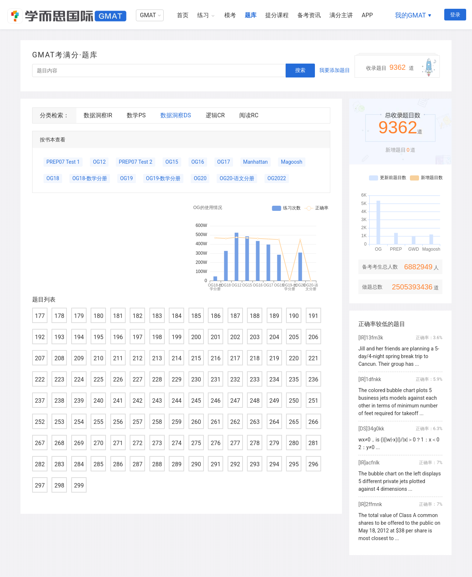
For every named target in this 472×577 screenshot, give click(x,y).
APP (367, 15)
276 (216, 443)
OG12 (99, 162)
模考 (230, 15)
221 (313, 358)
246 (216, 400)
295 (294, 464)
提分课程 (277, 15)
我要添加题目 (334, 70)
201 (216, 337)
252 (40, 421)
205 (294, 337)
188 (255, 315)
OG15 (171, 162)
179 (79, 315)
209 (79, 358)
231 (216, 379)
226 (118, 379)
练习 (203, 15)
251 (313, 400)
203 (255, 337)
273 (157, 443)
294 (274, 464)
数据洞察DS (175, 115)
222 (40, 379)
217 (235, 358)
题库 (250, 15)
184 (177, 315)
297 (40, 485)
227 (137, 379)
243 (157, 400)
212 (137, 358)
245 (196, 400)
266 (313, 421)
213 (157, 358)
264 (274, 421)
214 (177, 358)
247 (235, 400)
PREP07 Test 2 (135, 162)
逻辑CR (215, 115)
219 (274, 358)
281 (313, 443)
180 (98, 315)
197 (137, 337)
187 (235, 315)
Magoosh (291, 162)
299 (79, 485)
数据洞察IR (98, 115)
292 (235, 464)
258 (157, 421)
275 (196, 443)
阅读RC (248, 115)
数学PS (136, 115)
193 (59, 337)
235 (294, 379)
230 (196, 379)
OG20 (200, 178)
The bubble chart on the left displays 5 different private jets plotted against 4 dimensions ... (399, 481)
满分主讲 (341, 15)
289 (177, 464)
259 (177, 421)
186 (216, 315)
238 (59, 400)
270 (98, 443)
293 (255, 464)
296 (313, 464)
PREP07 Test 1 (63, 162)
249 (274, 400)
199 (177, 337)
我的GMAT (410, 15)
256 (118, 421)
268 (59, 443)
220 (294, 358)
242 (137, 400)
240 (98, 400)
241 (118, 400)
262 (235, 421)
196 (118, 337)
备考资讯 (309, 15)
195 (98, 337)
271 (118, 443)
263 (255, 421)
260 (196, 421)
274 (177, 443)
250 (294, 400)
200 (196, 337)
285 (98, 464)
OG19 (126, 178)
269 (79, 443)
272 (137, 443)
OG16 (197, 162)
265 (294, 421)
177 (40, 315)
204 (274, 337)
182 (137, 315)
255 (98, 421)
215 (196, 358)
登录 (455, 15)
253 (59, 421)
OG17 (223, 162)
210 (98, 358)
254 (79, 421)
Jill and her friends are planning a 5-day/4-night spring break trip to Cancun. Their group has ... (398, 356)
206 (313, 337)
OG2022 (276, 178)
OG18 (52, 178)
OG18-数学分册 (89, 178)
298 (59, 485)
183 (157, 315)
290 (196, 464)
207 (40, 358)
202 (235, 337)
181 (118, 315)
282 (40, 464)
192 (40, 337)
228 (157, 379)
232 (235, 379)
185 (196, 315)
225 (98, 379)
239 (79, 400)
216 (216, 358)
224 (79, 379)
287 (137, 464)
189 (274, 315)
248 (255, 400)
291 (216, 464)
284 (79, 464)
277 (235, 443)
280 (294, 443)
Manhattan (255, 162)
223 (59, 379)
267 (40, 443)
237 (40, 400)
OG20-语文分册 (237, 178)
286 (118, 464)
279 (274, 443)
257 (137, 421)
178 (59, 315)
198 (157, 337)
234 (274, 379)
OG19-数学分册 (163, 178)
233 (255, 379)
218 (255, 358)
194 (79, 337)
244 (177, 400)
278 (255, 443)
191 (313, 315)
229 (177, 379)
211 (118, 358)
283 (59, 464)
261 (216, 421)
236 (313, 379)
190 (294, 315)
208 (59, 358)
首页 (183, 15)
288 (157, 464)
